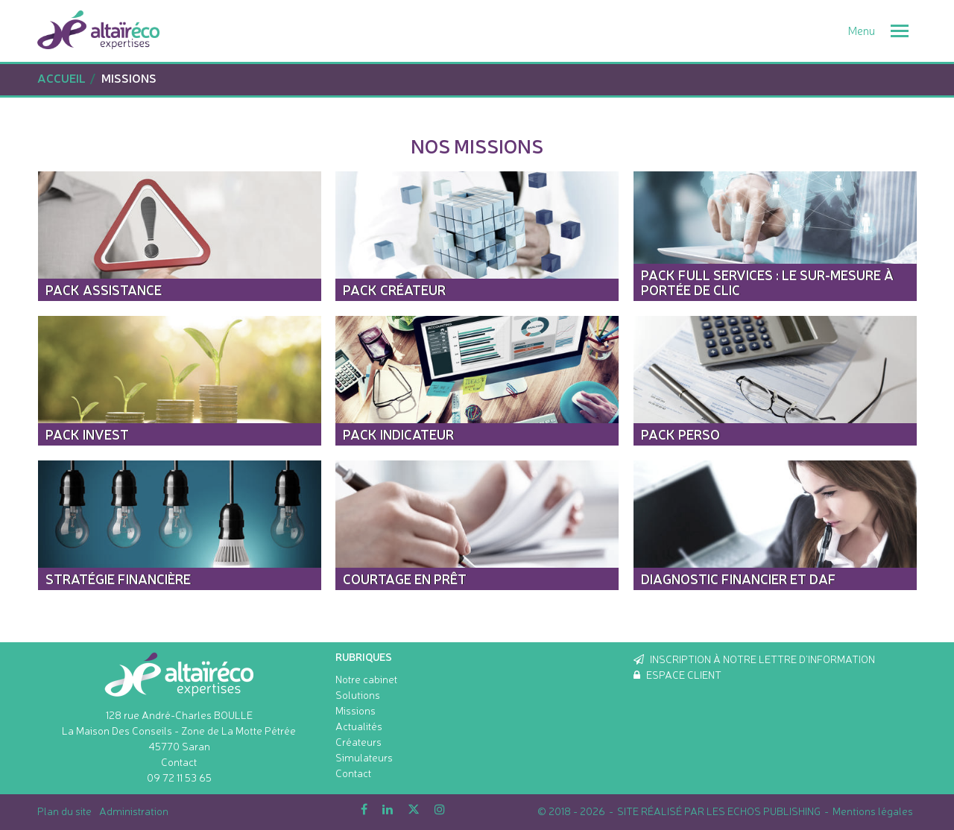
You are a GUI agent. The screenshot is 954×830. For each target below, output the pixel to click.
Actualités (358, 725)
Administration (133, 810)
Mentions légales (873, 810)
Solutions (357, 694)
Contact (179, 761)
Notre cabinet (366, 678)
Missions (355, 710)
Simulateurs (364, 757)
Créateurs (358, 741)
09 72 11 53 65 (179, 777)
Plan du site (64, 810)
